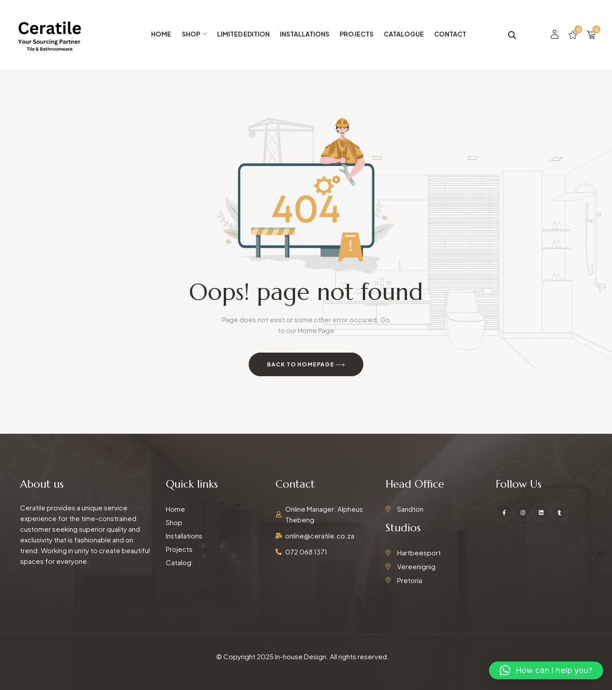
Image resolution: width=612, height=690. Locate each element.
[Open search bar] (512, 34)
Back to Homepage (306, 365)
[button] (546, 670)
